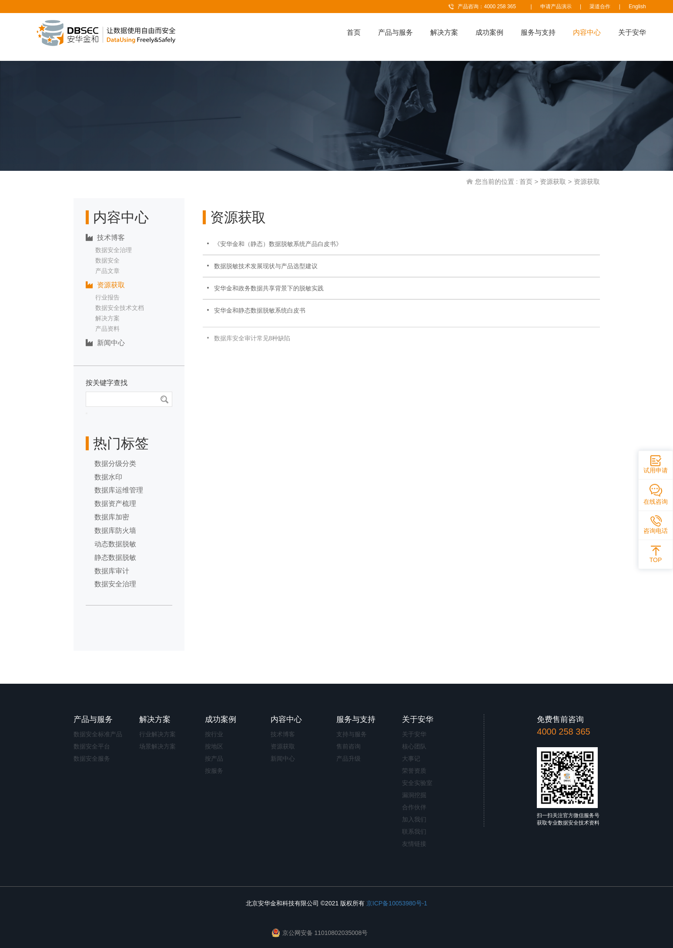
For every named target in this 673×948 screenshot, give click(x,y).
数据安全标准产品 (98, 734)
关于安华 (632, 32)
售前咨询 (348, 746)
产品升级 (348, 758)
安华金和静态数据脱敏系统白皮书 (259, 310)
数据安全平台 (92, 746)
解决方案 (444, 32)
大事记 (411, 758)
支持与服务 (351, 734)
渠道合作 (599, 6)
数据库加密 (111, 517)
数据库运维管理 (118, 490)
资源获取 (553, 181)
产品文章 (107, 270)
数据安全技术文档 (119, 307)
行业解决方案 (157, 734)
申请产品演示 (556, 6)
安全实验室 (417, 782)
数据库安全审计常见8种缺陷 (252, 343)
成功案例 (489, 32)
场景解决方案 (157, 746)
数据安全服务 (92, 758)
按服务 (214, 770)
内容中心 (587, 32)
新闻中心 (105, 342)
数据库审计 (111, 571)
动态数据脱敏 (115, 544)
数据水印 (108, 477)
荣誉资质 (414, 770)
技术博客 (105, 237)
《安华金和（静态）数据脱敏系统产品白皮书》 (278, 243)
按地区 (214, 746)
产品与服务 (395, 32)
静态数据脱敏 (115, 557)
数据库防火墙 (115, 530)
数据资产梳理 (115, 503)
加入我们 (414, 819)
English (637, 6)
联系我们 (414, 831)
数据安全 (107, 260)
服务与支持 (538, 32)
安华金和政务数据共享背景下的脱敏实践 (269, 288)
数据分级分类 (115, 463)
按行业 (214, 734)
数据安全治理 (113, 249)
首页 (354, 32)
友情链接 (414, 843)
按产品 (214, 758)
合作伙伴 (414, 807)
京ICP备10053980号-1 (396, 903)
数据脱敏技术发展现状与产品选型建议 (266, 266)
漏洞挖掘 (414, 795)
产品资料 (107, 328)
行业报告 (107, 297)
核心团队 (414, 746)
